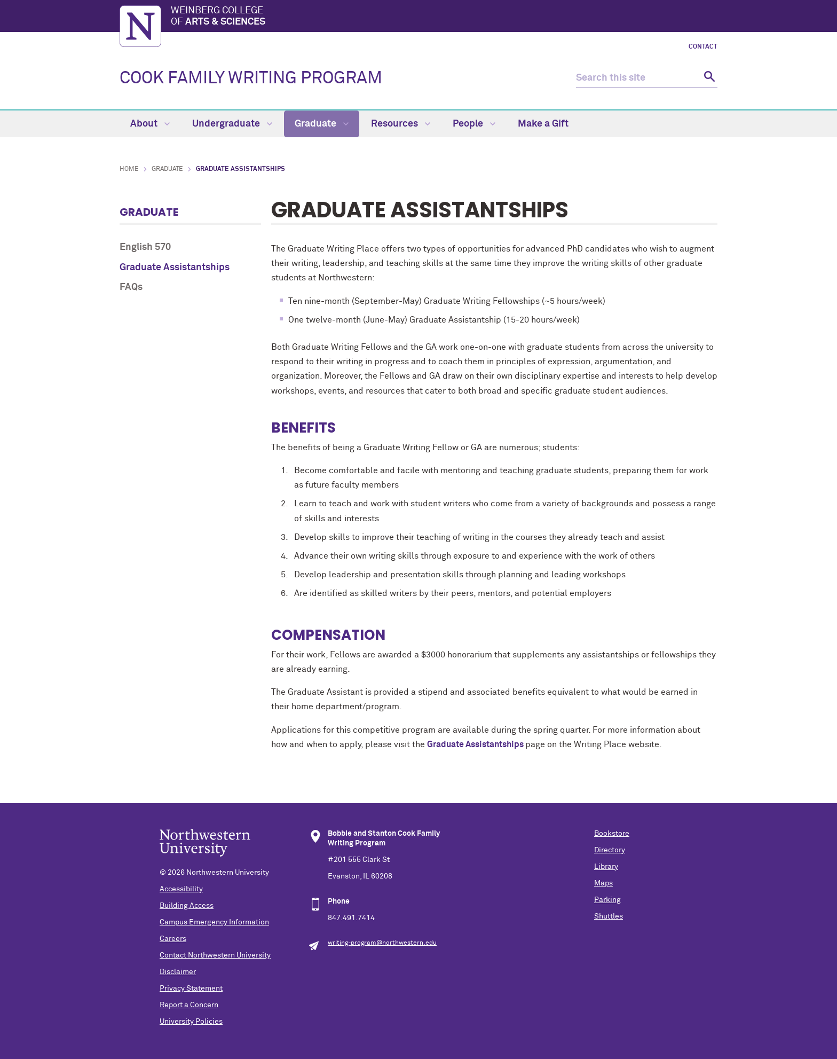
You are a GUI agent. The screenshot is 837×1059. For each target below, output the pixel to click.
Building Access (187, 905)
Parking (607, 900)
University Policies (191, 1021)
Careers (173, 939)
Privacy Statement (191, 988)
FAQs (131, 287)
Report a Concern (189, 1005)
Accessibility (181, 889)
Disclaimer (178, 972)
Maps (603, 883)
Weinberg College (444, 17)
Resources (400, 124)
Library (606, 866)
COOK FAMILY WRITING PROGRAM (251, 78)
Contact (703, 47)
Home (129, 169)
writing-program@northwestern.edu (382, 943)
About (150, 124)
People (474, 124)
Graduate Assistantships (175, 267)
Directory (609, 850)
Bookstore (611, 833)
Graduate (322, 124)
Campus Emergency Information (214, 922)
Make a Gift (543, 124)
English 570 (145, 247)
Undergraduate (232, 124)
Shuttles (608, 916)
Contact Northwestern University (215, 955)
